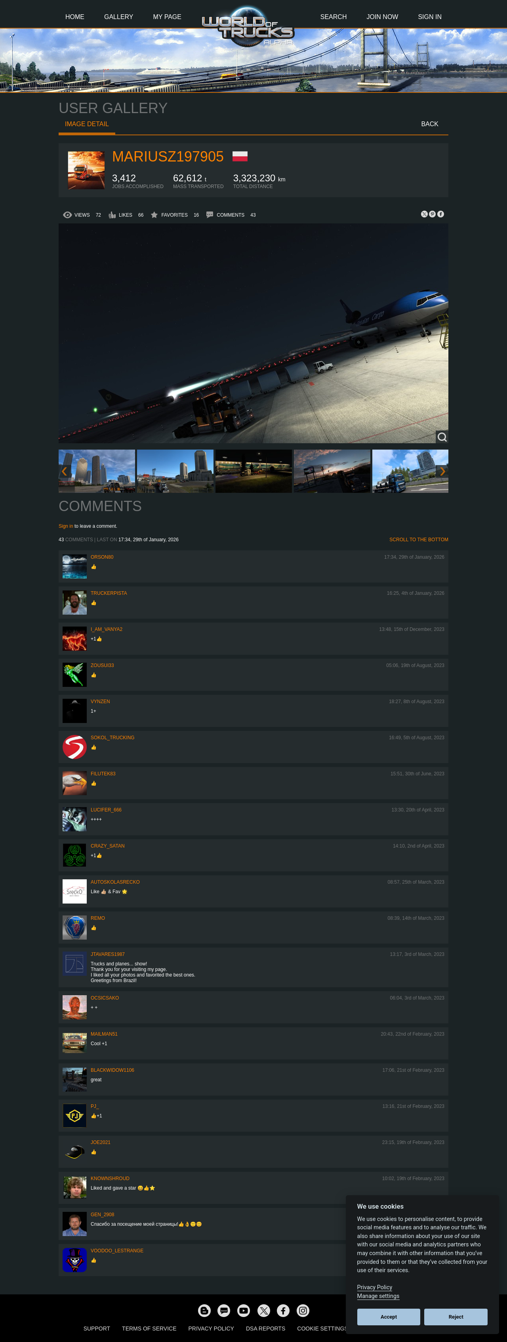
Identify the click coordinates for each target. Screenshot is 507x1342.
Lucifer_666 (106, 810)
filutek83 (103, 774)
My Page (167, 16)
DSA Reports (265, 1328)
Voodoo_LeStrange (117, 1251)
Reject (456, 1317)
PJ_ (95, 1106)
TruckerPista (109, 593)
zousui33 (102, 665)
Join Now (382, 16)
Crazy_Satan (108, 846)
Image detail (87, 124)
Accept (389, 1317)
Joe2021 (101, 1142)
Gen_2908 (102, 1214)
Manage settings (378, 1296)
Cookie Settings (322, 1328)
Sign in (66, 526)
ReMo (98, 918)
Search (333, 16)
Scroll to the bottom (418, 539)
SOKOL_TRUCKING (113, 737)
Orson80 (102, 557)
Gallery (118, 16)
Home (74, 16)
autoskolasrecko (115, 882)
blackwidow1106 (112, 1070)
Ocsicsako (105, 998)
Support (97, 1328)
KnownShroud (110, 1178)
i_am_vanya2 (106, 629)
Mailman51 (104, 1034)
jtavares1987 (108, 954)
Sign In (430, 16)
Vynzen (100, 701)
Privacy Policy (211, 1328)
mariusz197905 (168, 156)
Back (429, 124)
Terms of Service (149, 1328)
